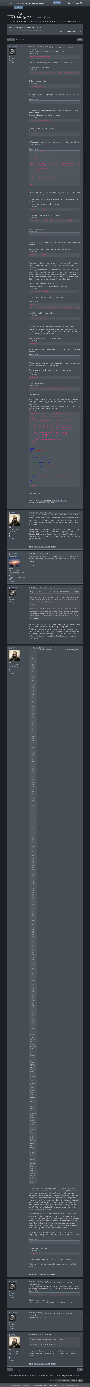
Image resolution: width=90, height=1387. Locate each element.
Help (63, 1385)
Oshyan (14, 553)
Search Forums (75, 2)
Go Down (10, 39)
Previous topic (65, 32)
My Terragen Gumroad (42, 547)
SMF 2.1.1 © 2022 (15, 1385)
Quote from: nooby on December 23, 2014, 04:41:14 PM (48, 1339)
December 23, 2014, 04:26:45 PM (40, 1281)
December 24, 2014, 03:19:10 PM (40, 1335)
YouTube (56, 1385)
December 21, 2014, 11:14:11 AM (40, 587)
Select (35, 54)
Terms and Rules (70, 1385)
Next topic (77, 32)
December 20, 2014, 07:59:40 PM (40, 553)
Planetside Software (38, 1385)
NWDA (31, 547)
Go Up (9, 1370)
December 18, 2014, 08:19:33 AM (40, 46)
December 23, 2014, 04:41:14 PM (40, 1312)
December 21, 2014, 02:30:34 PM (40, 648)
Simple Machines (24, 1385)
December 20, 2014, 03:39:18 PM (40, 512)
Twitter (45, 1385)
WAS (13, 513)
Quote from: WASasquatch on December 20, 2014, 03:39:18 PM (51, 592)
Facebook (50, 1385)
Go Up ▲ (77, 1385)
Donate (53, 547)
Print (80, 39)
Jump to (51, 1381)
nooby (14, 46)
